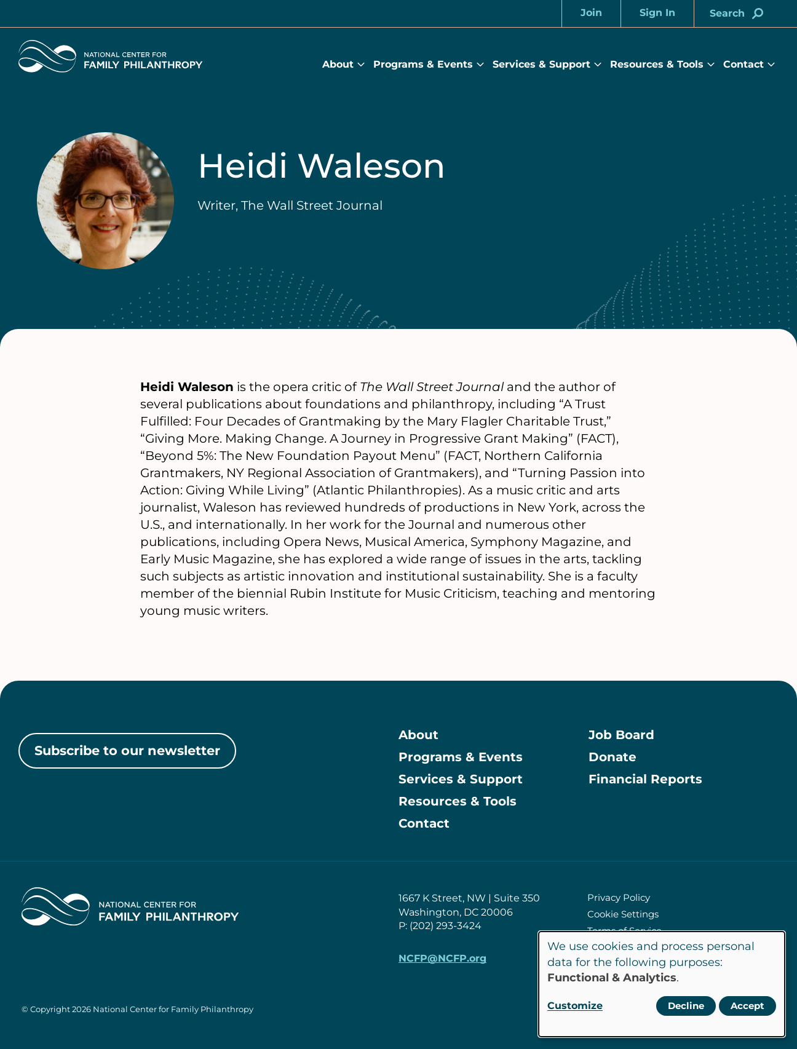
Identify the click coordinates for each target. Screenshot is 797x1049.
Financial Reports (645, 779)
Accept (747, 1005)
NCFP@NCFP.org (442, 958)
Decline (686, 1005)
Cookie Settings (623, 914)
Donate (612, 757)
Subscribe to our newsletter (127, 750)
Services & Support (541, 64)
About (338, 64)
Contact (743, 64)
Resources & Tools (657, 64)
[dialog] (662, 984)
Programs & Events (423, 64)
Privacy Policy (618, 897)
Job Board (621, 734)
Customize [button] (575, 1005)
